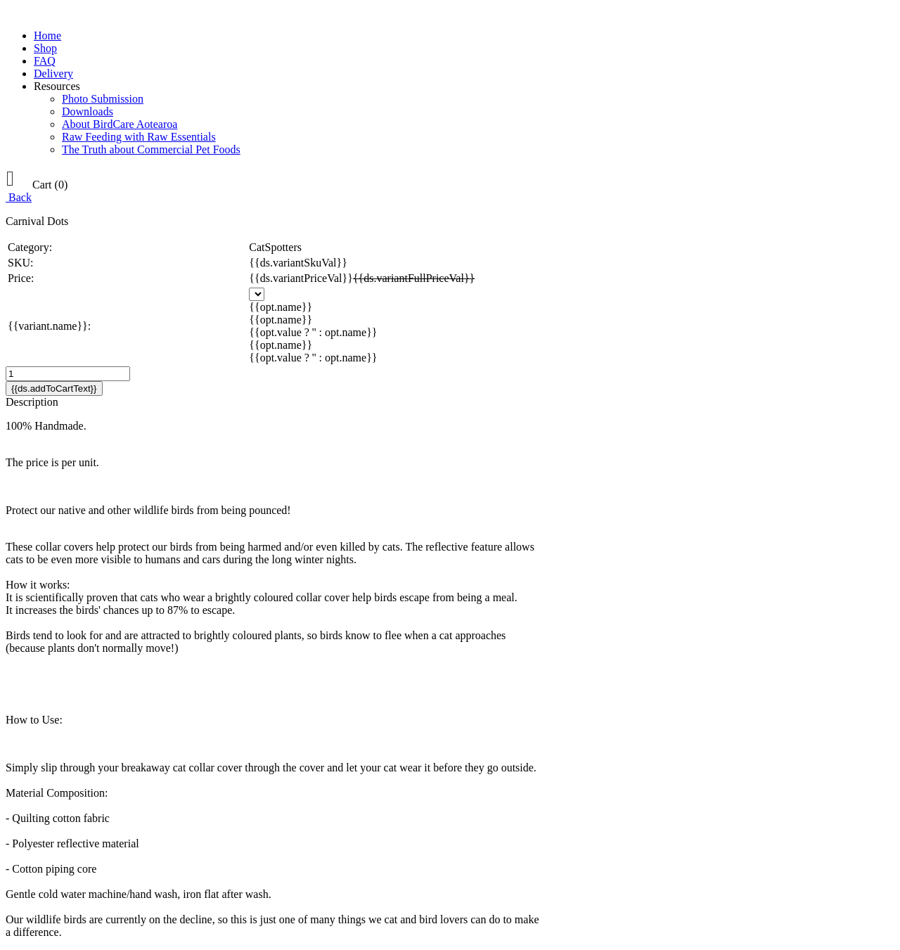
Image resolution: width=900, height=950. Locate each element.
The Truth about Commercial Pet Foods (151, 149)
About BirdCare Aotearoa (119, 124)
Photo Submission (102, 99)
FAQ (45, 61)
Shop (45, 48)
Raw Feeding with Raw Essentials (139, 137)
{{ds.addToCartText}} (54, 388)
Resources (57, 86)
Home (47, 35)
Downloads (87, 111)
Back (19, 197)
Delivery (53, 73)
